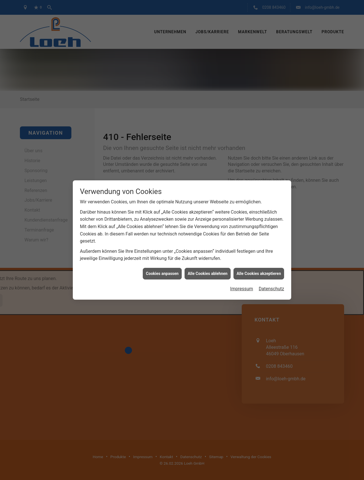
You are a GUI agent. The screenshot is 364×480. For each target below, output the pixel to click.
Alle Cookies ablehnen (208, 260)
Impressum (241, 275)
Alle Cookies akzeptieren (259, 260)
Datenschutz (271, 275)
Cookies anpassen (162, 260)
